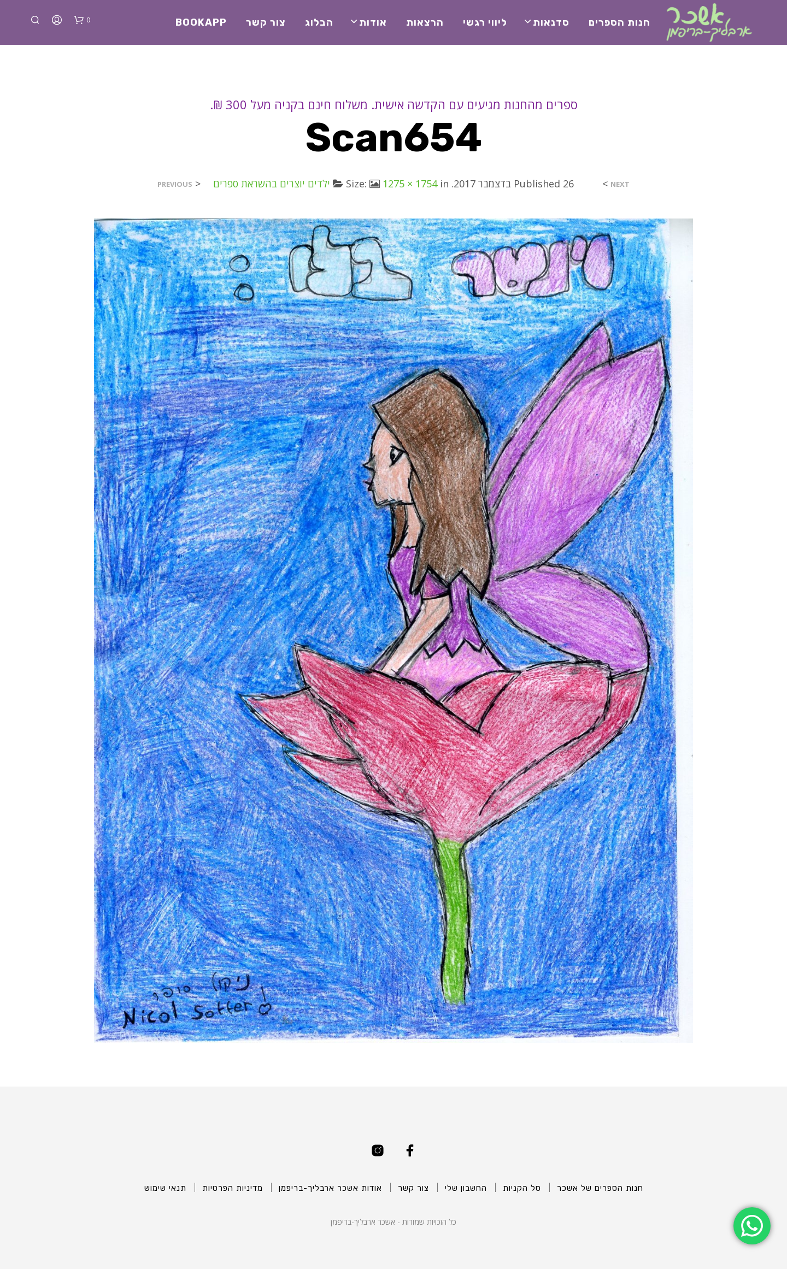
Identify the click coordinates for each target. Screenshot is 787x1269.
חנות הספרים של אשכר (600, 1188)
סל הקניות (522, 1188)
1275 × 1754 (410, 183)
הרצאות (425, 22)
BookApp (201, 22)
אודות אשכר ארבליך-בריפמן (330, 1188)
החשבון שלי (466, 1188)
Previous (174, 184)
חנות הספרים (619, 22)
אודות (373, 22)
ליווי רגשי (485, 22)
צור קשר (266, 22)
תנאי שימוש (165, 1188)
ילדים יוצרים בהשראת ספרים (271, 183)
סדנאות (551, 22)
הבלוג (319, 22)
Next (620, 184)
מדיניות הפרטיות (232, 1188)
